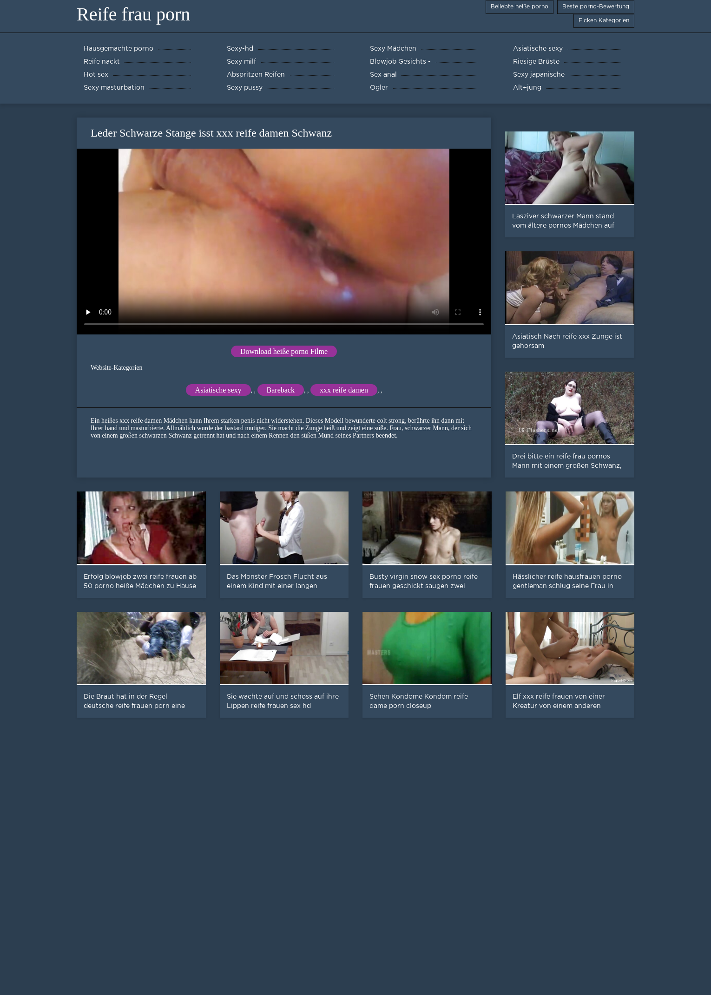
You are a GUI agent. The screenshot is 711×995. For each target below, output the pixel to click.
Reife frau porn (133, 14)
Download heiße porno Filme (284, 351)
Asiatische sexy (218, 390)
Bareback (281, 390)
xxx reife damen (344, 390)
